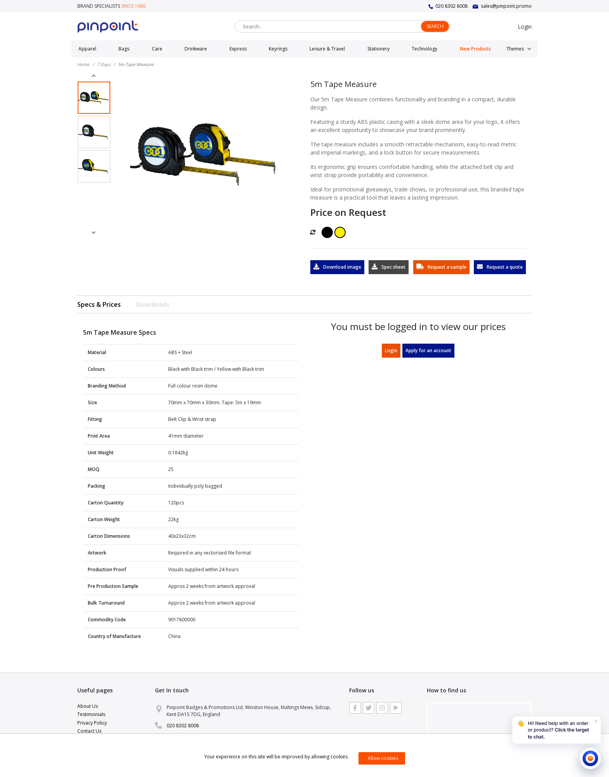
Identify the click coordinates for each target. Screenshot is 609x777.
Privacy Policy (92, 723)
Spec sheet (388, 267)
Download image (337, 267)
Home (83, 64)
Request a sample (441, 267)
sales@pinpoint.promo (506, 6)
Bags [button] (123, 48)
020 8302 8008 (451, 6)
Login (525, 26)
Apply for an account (428, 350)
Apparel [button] (87, 48)
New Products (475, 48)
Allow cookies (383, 758)
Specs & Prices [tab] (99, 304)
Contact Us (89, 731)
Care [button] (157, 48)
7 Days (103, 64)
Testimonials (91, 714)
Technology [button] (424, 48)
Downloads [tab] (152, 304)
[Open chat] (590, 758)
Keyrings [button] (278, 48)
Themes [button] (515, 48)
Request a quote (500, 267)
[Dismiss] (596, 721)
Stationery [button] (378, 48)
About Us (87, 706)
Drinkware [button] (195, 48)
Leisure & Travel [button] (327, 48)
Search (435, 26)
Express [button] (238, 48)
